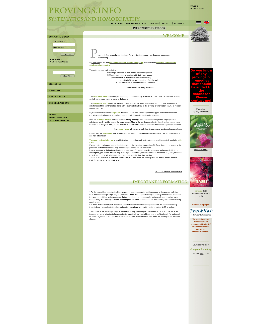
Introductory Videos (149, 28)
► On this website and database (168, 171)
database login (59, 37)
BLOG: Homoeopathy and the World (59, 117)
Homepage (117, 23)
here (201, 254)
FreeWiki (95, 63)
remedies (55, 84)
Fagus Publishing (197, 7)
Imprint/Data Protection (142, 23)
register (57, 59)
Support (179, 23)
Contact (166, 23)
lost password (60, 62)
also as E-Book (201, 150)
